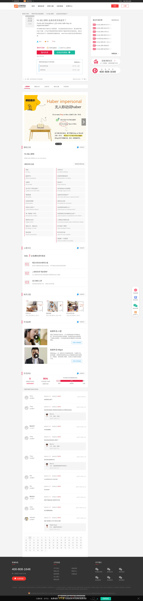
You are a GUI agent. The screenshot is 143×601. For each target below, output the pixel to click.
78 (37, 550)
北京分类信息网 (60, 589)
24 (61, 540)
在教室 (40, 183)
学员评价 (66, 86)
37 (53, 542)
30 (26, 542)
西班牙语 (28, 1)
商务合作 (56, 571)
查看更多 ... (115, 53)
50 (45, 545)
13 (77, 537)
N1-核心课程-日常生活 (104, 31)
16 (30, 540)
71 (69, 548)
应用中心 (69, 6)
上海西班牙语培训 (60, 587)
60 (26, 548)
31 (30, 542)
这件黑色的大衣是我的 (71, 189)
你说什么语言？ (40, 208)
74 (80, 548)
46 (30, 545)
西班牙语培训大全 (31, 587)
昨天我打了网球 (71, 227)
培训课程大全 (51, 587)
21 (49, 540)
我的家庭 (40, 196)
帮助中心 (74, 571)
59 (80, 545)
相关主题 (56, 86)
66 (49, 548)
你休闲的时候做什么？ (71, 208)
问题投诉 (74, 574)
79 (41, 550)
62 (34, 548)
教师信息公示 (111, 593)
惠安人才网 (99, 587)
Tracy (31, 406)
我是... (40, 171)
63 (37, 548)
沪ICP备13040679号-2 (54, 593)
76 (30, 550)
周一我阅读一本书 (40, 214)
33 (37, 542)
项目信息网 (87, 587)
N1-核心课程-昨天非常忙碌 (104, 24)
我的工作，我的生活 (40, 227)
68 (57, 548)
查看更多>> (77, 62)
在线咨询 (82, 147)
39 (61, 542)
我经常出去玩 (40, 221)
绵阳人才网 (68, 589)
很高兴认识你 (71, 202)
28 (77, 540)
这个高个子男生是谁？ (40, 189)
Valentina (32, 517)
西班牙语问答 (22, 587)
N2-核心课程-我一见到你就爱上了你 (104, 42)
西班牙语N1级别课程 (38, 14)
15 (26, 540)
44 (80, 542)
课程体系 (41, 6)
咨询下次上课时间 (65, 48)
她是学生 (40, 177)
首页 (33, 6)
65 (45, 548)
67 (53, 548)
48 (37, 545)
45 (26, 545)
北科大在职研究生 (108, 587)
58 (77, 545)
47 (34, 545)
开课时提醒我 (53, 48)
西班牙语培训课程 (42, 587)
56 (69, 545)
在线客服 (135, 291)
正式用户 (32, 398)
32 (34, 542)
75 (26, 550)
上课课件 (27, 86)
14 (80, 537)
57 (73, 545)
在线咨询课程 (62, 52)
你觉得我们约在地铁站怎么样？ (71, 214)
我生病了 (71, 183)
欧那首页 (15, 1)
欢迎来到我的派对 (71, 177)
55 (65, 545)
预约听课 (44, 52)
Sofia (31, 507)
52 (53, 545)
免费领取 (106, 598)
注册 (125, 6)
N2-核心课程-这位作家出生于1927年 (104, 28)
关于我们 (56, 568)
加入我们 (56, 576)
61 (30, 548)
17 (34, 540)
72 (73, 548)
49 (41, 545)
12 (73, 537)
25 (65, 540)
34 (41, 542)
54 (61, 545)
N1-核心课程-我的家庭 (104, 45)
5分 (48, 41)
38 (57, 542)
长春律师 (127, 587)
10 (65, 537)
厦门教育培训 (75, 589)
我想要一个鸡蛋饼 (71, 239)
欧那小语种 (25, 14)
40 (65, 542)
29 (80, 540)
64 (41, 548)
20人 (40, 41)
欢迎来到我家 (40, 202)
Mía (31, 475)
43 (77, 542)
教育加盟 (122, 587)
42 (73, 542)
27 (73, 540)
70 (65, 548)
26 (69, 540)
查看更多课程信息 (79, 164)
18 (37, 540)
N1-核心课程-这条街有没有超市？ (51, 20)
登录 (114, 6)
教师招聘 (56, 574)
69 (61, 548)
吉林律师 (116, 587)
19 (41, 540)
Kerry (31, 396)
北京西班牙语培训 (71, 587)
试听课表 (60, 6)
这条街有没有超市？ (62, 14)
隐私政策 (56, 579)
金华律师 (93, 587)
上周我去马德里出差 (71, 221)
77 (34, 550)
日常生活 (42, 70)
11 (69, 537)
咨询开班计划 (115, 20)
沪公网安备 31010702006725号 (37, 593)
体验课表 (74, 568)
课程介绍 (37, 86)
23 (57, 540)
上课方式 (46, 86)
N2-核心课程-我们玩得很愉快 (104, 35)
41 (69, 542)
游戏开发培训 (83, 589)
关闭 (138, 598)
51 (49, 545)
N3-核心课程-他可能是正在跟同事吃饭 (104, 49)
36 (49, 542)
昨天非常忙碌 (44, 66)
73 (77, 548)
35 (45, 542)
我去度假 (40, 233)
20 (45, 540)
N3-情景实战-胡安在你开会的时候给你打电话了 (104, 38)
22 (53, 540)
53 (57, 545)
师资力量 (50, 6)
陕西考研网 (80, 587)
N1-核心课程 (50, 14)
